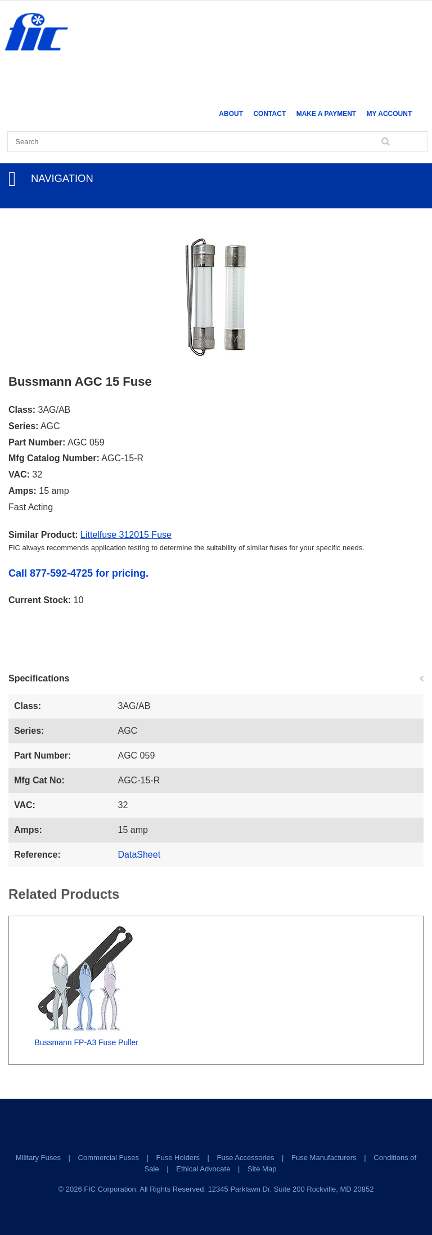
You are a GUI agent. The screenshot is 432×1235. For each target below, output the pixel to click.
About (231, 114)
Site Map (262, 1169)
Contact (269, 114)
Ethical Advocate (203, 1169)
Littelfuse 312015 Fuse (126, 535)
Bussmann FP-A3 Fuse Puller (86, 1042)
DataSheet (139, 854)
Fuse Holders (178, 1157)
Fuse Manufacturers (324, 1157)
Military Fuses (38, 1157)
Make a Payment (326, 114)
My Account (389, 114)
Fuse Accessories (245, 1157)
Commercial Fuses (108, 1157)
